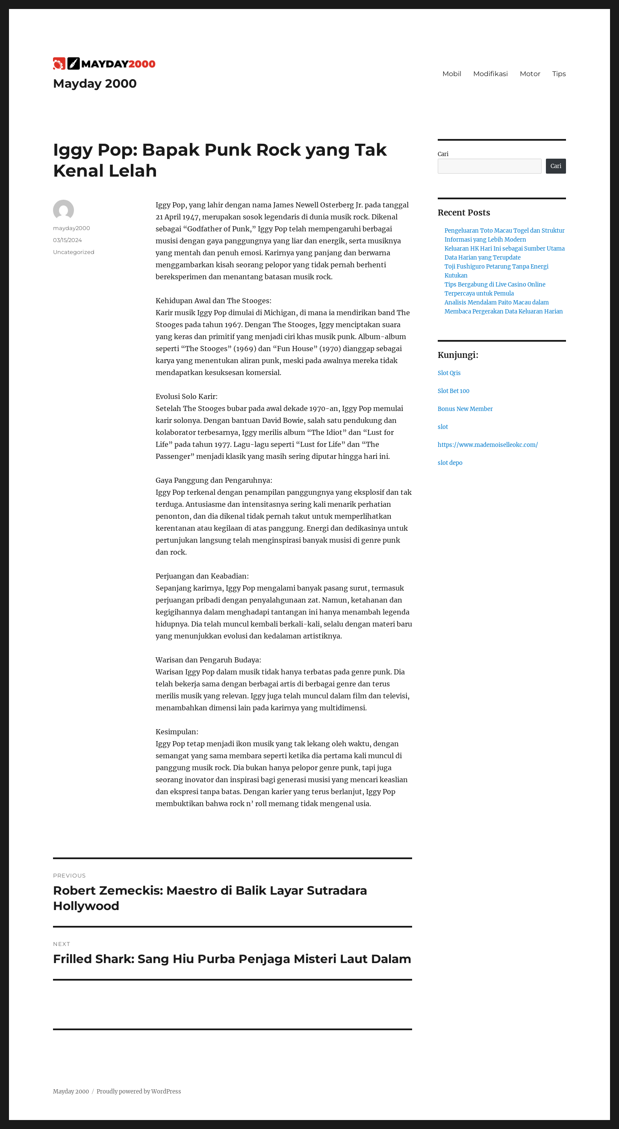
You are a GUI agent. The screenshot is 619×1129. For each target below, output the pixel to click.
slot (443, 427)
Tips (559, 74)
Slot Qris (449, 373)
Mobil (451, 74)
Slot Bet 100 (453, 391)
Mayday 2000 (95, 83)
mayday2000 (71, 228)
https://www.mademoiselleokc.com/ (488, 445)
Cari (443, 154)
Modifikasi (490, 74)
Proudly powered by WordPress (139, 1091)
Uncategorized (73, 251)
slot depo (450, 463)
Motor (530, 74)
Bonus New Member (465, 409)
